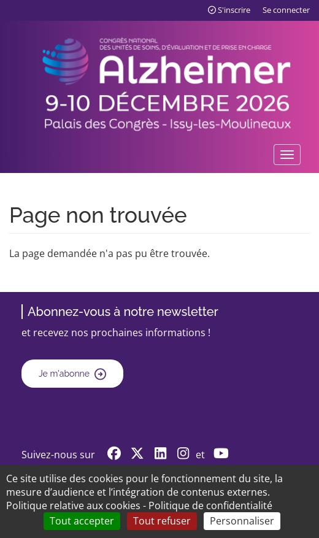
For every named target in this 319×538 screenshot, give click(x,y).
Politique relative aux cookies (73, 505)
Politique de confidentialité (210, 505)
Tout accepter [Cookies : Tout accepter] (82, 521)
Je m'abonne (64, 374)
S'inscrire (229, 9)
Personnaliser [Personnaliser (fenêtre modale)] (242, 521)
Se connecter (286, 9)
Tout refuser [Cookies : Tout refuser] (162, 521)
